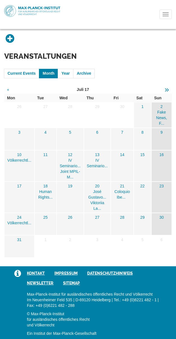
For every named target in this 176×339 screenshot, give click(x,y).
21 (122, 186)
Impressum (66, 273)
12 (70, 154)
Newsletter (40, 283)
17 (19, 186)
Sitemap (71, 283)
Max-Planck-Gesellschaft (74, 333)
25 (45, 217)
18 (45, 186)
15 (142, 154)
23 (161, 186)
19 (70, 186)
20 (97, 186)
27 (97, 217)
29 (142, 217)
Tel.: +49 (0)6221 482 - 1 (135, 300)
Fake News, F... (161, 118)
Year (65, 73)
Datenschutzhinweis (110, 273)
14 (122, 154)
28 (122, 217)
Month (48, 73)
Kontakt (36, 273)
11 (45, 154)
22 (142, 186)
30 (161, 217)
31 (19, 239)
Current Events (22, 73)
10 (19, 154)
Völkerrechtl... (19, 160)
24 (19, 217)
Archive (84, 73)
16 (161, 154)
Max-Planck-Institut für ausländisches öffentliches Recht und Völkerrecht (32, 11)
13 (97, 154)
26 (70, 217)
